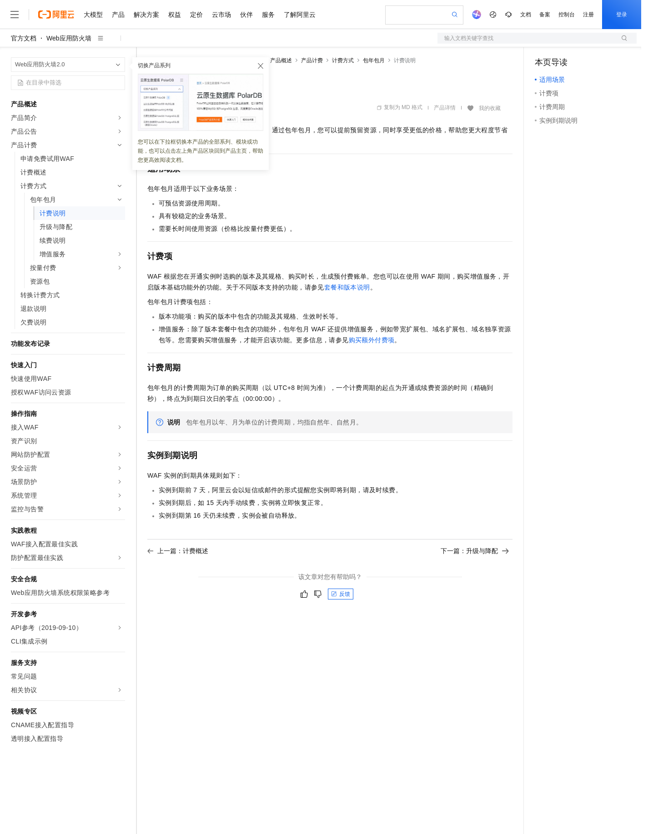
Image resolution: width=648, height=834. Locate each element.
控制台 (566, 14)
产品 (118, 14)
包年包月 (374, 60)
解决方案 (146, 14)
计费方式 (343, 60)
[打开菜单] (14, 14)
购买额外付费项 (372, 340)
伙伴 (246, 14)
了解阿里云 (300, 14)
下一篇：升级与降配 (475, 550)
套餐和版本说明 (347, 287)
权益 (174, 14)
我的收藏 (490, 108)
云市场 (221, 14)
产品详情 (445, 108)
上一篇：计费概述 (177, 550)
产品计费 (312, 60)
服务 (268, 14)
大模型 (93, 14)
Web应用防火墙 (68, 38)
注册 (588, 14)
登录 (621, 14)
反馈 (340, 594)
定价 (196, 14)
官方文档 (23, 38)
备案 (544, 14)
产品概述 (281, 60)
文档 (525, 14)
